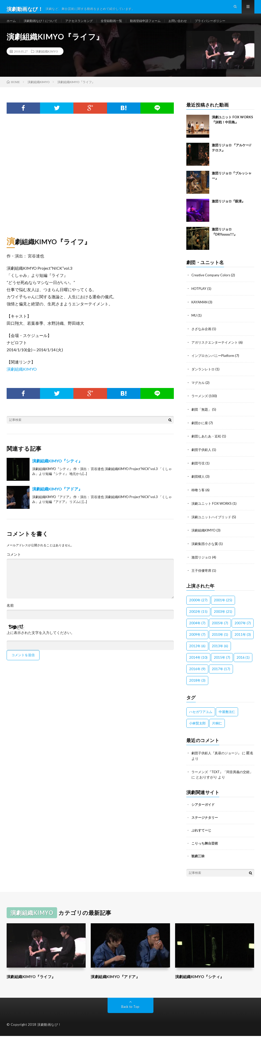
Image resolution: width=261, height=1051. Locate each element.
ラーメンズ (200, 413)
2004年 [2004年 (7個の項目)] (197, 638)
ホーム (12, 25)
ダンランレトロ (203, 387)
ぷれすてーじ (201, 845)
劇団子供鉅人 (202, 466)
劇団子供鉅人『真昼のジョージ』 (218, 768)
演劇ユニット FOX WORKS (213, 519)
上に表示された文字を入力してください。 (40, 652)
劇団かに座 (200, 440)
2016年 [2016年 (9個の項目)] (197, 684)
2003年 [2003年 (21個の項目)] (223, 627)
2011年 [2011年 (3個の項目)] (242, 650)
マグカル (198, 400)
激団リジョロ (202, 572)
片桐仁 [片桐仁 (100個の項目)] (217, 738)
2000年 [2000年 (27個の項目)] (198, 615)
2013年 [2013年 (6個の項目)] (220, 661)
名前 (10, 625)
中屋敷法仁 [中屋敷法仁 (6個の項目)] (227, 727)
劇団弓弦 (198, 480)
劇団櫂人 (198, 493)
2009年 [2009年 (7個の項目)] (197, 650)
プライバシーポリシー (28, 35)
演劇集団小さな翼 (205, 559)
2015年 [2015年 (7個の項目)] (222, 673)
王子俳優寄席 (202, 586)
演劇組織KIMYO (46, 70)
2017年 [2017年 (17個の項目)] (221, 684)
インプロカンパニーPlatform (214, 374)
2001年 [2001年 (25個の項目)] (223, 615)
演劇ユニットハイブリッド (212, 533)
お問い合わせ (199, 25)
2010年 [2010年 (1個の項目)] (220, 650)
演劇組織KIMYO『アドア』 (57, 508)
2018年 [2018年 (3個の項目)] (197, 696)
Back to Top (130, 1021)
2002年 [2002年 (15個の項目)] (198, 627)
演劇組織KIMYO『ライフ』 (36, 991)
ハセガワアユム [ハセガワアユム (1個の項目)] (200, 727)
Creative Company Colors (211, 294)
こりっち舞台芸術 (204, 858)
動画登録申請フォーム (163, 25)
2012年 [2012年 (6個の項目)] (197, 661)
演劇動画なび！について (44, 25)
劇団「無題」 (202, 427)
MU (194, 334)
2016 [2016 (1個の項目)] (243, 673)
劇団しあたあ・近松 (207, 453)
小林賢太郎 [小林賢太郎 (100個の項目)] (197, 738)
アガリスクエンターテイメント (216, 360)
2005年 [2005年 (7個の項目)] (220, 638)
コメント (14, 574)
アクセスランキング (88, 25)
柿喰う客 (198, 506)
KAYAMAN (200, 321)
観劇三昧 (198, 871)
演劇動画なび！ (49, 1039)
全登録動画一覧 (124, 25)
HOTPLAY (199, 307)
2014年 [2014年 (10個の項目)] (198, 673)
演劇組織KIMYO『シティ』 (57, 480)
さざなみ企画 (202, 347)
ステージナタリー (204, 833)
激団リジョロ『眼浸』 (228, 220)
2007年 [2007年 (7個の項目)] (242, 638)
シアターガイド (203, 820)
